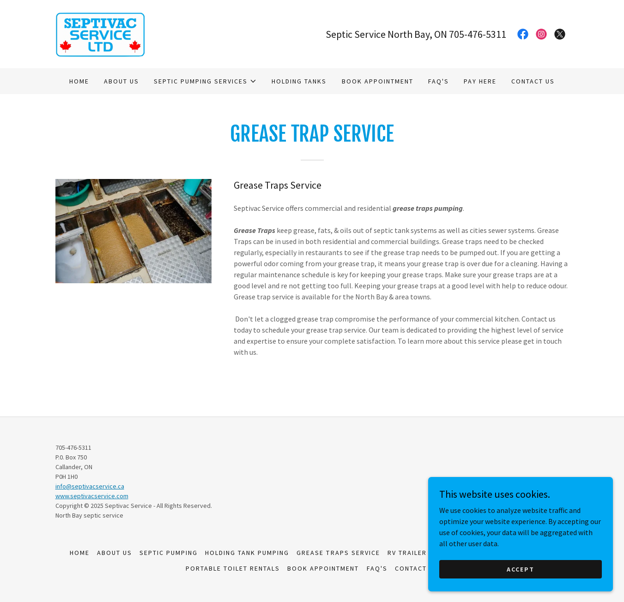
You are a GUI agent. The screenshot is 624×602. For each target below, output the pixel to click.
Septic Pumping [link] (168, 552)
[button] (205, 81)
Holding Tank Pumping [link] (247, 552)
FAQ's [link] (438, 81)
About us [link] (121, 81)
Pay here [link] (480, 81)
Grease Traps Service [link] (338, 552)
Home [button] (80, 552)
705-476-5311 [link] (477, 34)
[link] (100, 33)
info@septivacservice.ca (89, 486)
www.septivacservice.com (91, 496)
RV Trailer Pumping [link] (424, 552)
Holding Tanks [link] (299, 81)
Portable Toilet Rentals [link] (233, 568)
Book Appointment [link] (377, 81)
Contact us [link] (533, 81)
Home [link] (79, 81)
